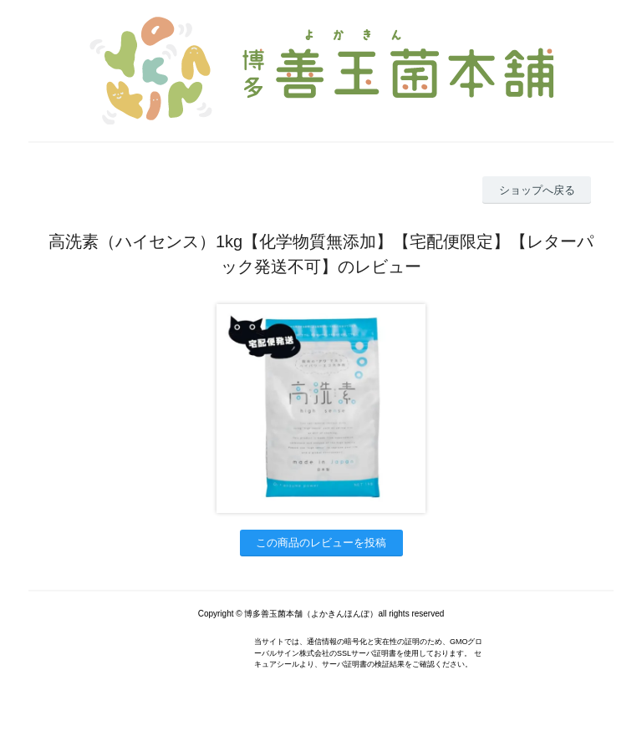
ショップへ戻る (537, 190)
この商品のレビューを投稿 (321, 542)
